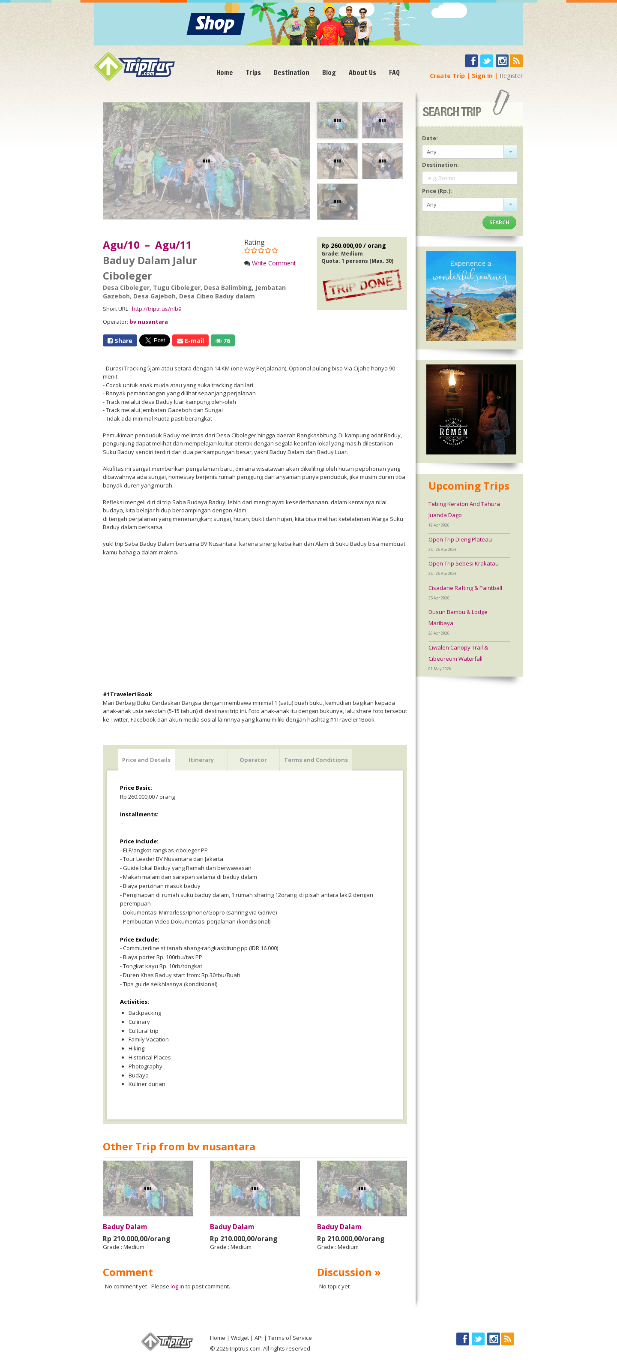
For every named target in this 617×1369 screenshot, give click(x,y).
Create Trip (447, 76)
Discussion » (349, 1272)
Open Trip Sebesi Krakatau (463, 563)
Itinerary (201, 760)
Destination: (440, 164)
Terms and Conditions (316, 760)
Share (120, 341)
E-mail (190, 341)
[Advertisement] (255, 622)
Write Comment (274, 263)
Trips (253, 72)
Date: (430, 138)
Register (511, 76)
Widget (240, 1338)
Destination (291, 72)
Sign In (482, 76)
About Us (362, 72)
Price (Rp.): (437, 191)
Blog (329, 72)
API (259, 1338)
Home (224, 72)
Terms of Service (290, 1338)
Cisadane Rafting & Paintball (465, 588)
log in (177, 1286)
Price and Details (146, 760)
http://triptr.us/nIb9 (156, 309)
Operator (253, 760)
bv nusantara (148, 321)
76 (223, 341)
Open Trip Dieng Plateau (460, 539)
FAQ (394, 72)
